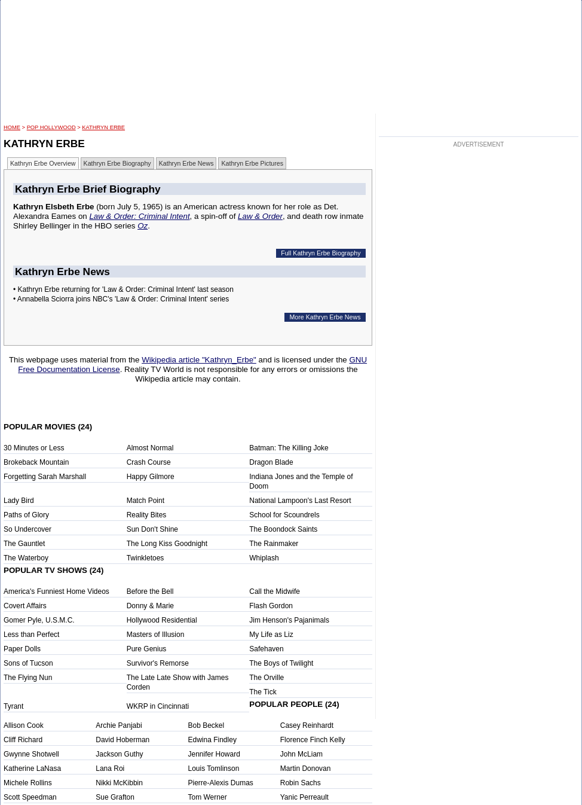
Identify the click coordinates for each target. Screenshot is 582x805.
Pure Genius (147, 649)
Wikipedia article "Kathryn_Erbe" (199, 359)
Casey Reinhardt (306, 725)
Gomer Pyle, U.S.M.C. (39, 620)
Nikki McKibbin (119, 783)
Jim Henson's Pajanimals (289, 620)
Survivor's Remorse (158, 663)
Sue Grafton (115, 797)
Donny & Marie (150, 606)
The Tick (262, 692)
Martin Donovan (305, 768)
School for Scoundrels (284, 515)
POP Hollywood (51, 127)
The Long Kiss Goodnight (167, 543)
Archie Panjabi (119, 725)
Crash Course (149, 462)
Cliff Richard (23, 740)
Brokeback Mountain (36, 462)
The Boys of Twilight (281, 663)
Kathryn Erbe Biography (117, 163)
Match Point (145, 500)
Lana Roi (110, 768)
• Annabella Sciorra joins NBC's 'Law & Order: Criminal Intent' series (121, 299)
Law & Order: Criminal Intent (139, 216)
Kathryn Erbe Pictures (252, 163)
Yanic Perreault (304, 797)
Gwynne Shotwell (31, 754)
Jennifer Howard (214, 754)
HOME (12, 127)
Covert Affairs (25, 606)
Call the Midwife (274, 591)
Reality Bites (147, 515)
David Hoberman (122, 740)
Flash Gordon (271, 606)
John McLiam (301, 754)
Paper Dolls (22, 649)
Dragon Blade (271, 462)
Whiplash (263, 558)
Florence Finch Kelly (312, 740)
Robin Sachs (300, 783)
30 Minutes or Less (34, 448)
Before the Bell (150, 591)
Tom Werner (207, 797)
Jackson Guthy (119, 754)
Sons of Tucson (28, 663)
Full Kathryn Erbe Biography (320, 253)
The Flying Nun (28, 677)
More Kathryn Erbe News (324, 317)
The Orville (266, 677)
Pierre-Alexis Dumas (220, 783)
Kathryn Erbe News (186, 163)
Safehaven (266, 649)
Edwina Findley (212, 740)
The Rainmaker (273, 543)
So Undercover (27, 529)
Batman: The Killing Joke (289, 448)
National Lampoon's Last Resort (300, 500)
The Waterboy (26, 558)
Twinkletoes (145, 558)
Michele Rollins (28, 783)
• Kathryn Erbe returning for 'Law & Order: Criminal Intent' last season (123, 289)
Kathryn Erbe (103, 127)
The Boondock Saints (283, 529)
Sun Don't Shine (152, 529)
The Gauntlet (24, 543)
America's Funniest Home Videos (56, 591)
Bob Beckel (206, 725)
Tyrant (13, 706)
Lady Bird (19, 500)
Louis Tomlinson (214, 768)
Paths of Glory (26, 515)
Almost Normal (150, 448)
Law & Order (260, 216)
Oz (142, 225)
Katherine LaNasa (32, 768)
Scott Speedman (30, 797)
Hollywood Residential (162, 620)
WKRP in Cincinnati (158, 706)
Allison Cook (24, 725)
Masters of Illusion (156, 634)
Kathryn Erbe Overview (43, 163)
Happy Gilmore (150, 476)
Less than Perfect (31, 634)
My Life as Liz (271, 634)
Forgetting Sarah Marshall (45, 476)
